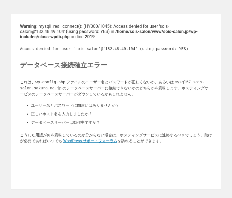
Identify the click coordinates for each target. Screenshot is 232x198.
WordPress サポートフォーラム (90, 141)
